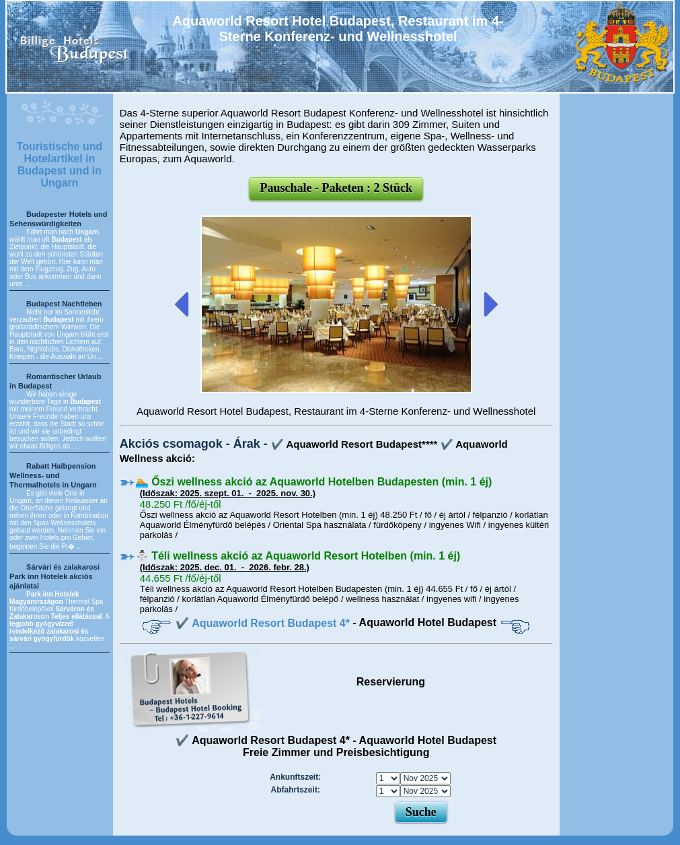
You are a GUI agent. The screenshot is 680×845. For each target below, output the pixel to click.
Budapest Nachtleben (64, 304)
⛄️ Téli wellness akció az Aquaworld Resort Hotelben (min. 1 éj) (298, 556)
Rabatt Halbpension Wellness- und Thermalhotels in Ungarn (53, 475)
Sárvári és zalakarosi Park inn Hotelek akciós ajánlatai (54, 576)
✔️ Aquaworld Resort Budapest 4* (264, 623)
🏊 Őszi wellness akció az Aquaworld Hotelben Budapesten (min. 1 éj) (313, 481)
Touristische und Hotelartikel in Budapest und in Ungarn (60, 165)
